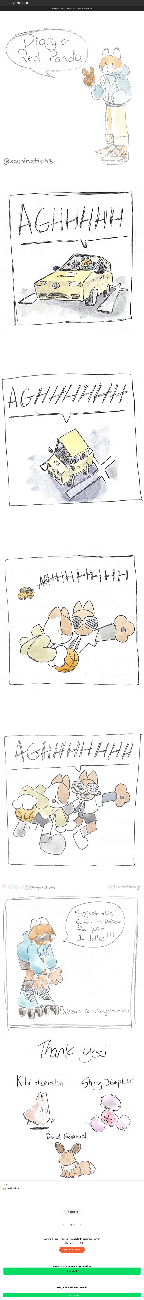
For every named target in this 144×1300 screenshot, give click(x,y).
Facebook (62, 1203)
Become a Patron (72, 1249)
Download (72, 1271)
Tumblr (82, 1203)
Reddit (91, 1203)
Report (72, 1224)
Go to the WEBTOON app (72, 1295)
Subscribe (73, 1211)
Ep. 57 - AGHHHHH (18, 3)
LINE (52, 1203)
